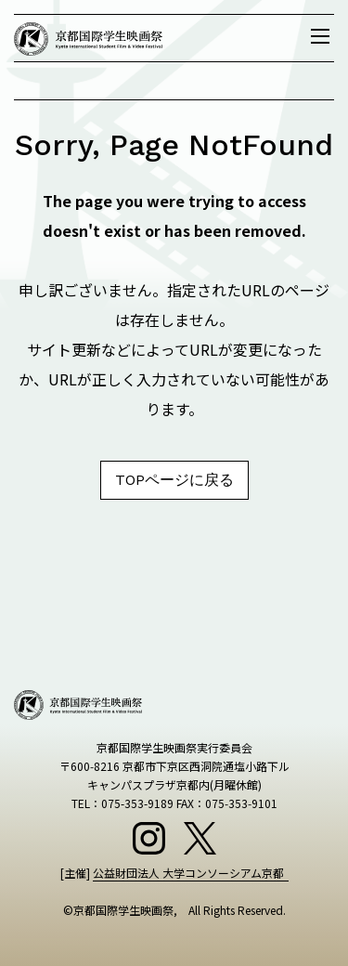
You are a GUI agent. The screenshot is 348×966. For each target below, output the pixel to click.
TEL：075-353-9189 (122, 803)
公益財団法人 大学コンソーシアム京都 (188, 873)
